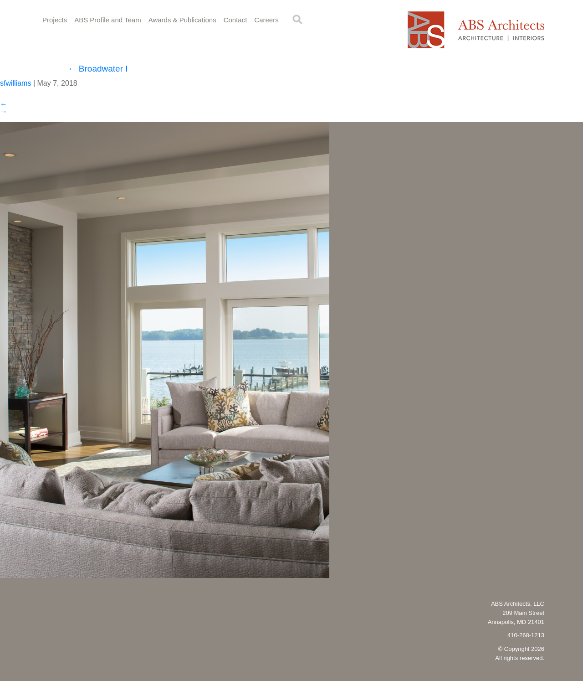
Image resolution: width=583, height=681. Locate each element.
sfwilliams (15, 83)
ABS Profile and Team (107, 20)
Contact (235, 20)
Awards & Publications (182, 20)
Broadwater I (98, 68)
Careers (266, 20)
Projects (54, 20)
